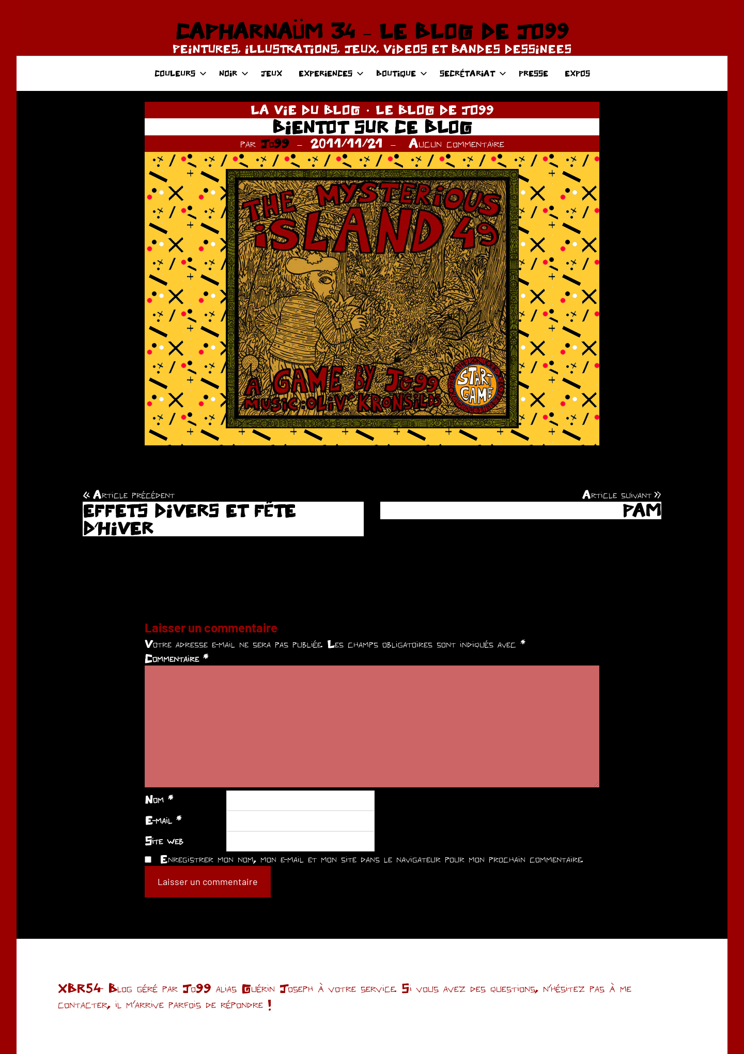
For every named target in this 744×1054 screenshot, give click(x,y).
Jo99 (274, 143)
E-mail (163, 820)
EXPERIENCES (331, 73)
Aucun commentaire (456, 143)
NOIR (234, 73)
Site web (164, 840)
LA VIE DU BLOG (305, 109)
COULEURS (180, 73)
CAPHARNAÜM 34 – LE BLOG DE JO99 (371, 31)
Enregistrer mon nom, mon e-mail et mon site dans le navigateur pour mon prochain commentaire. (371, 858)
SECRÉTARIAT (473, 73)
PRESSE (533, 73)
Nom (159, 799)
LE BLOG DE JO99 (435, 109)
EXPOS (577, 73)
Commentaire (176, 658)
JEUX (271, 73)
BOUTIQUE (401, 73)
